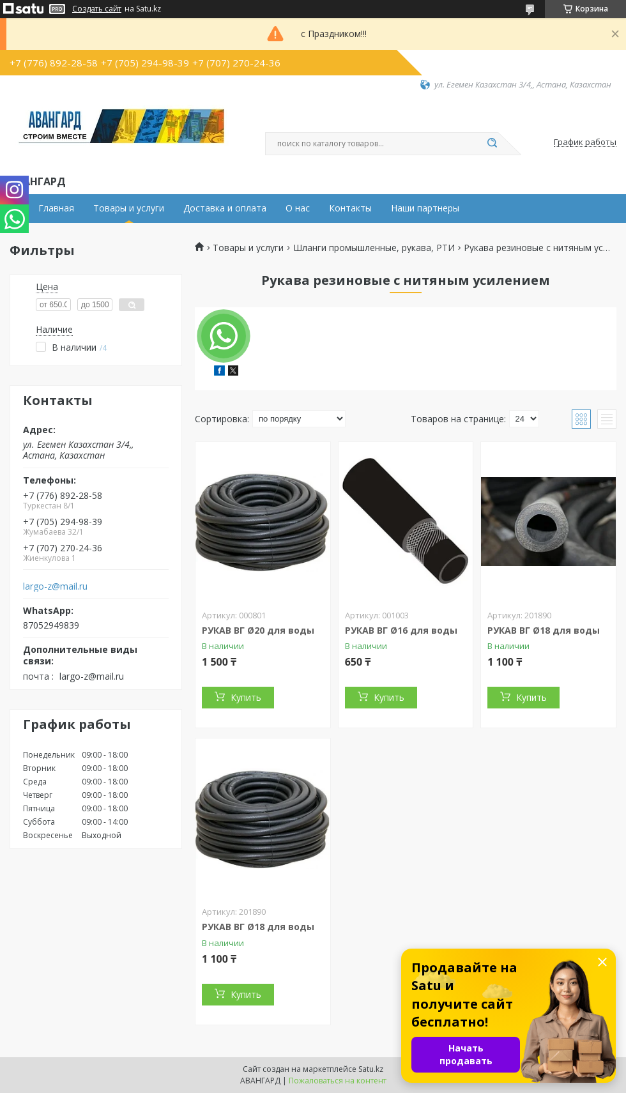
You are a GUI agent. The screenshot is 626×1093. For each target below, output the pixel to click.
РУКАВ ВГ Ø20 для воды (258, 630)
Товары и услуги (128, 208)
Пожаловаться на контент (337, 1080)
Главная (56, 208)
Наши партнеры (425, 208)
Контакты (350, 208)
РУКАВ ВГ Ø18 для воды (543, 630)
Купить (246, 697)
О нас (298, 208)
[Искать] (492, 143)
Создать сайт (96, 8)
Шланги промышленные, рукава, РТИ (374, 248)
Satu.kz (370, 1069)
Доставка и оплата (224, 208)
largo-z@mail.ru (55, 586)
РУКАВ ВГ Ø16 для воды (401, 630)
